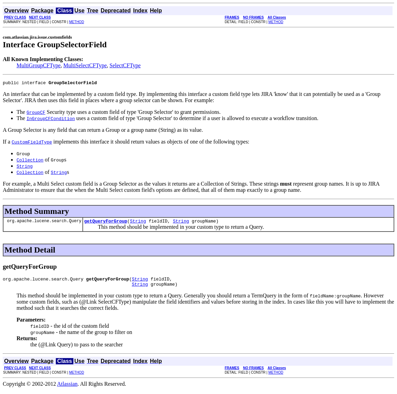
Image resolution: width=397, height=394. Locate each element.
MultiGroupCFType (39, 65)
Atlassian (67, 388)
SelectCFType (125, 65)
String (138, 223)
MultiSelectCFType (85, 65)
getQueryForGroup (105, 223)
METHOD (76, 22)
